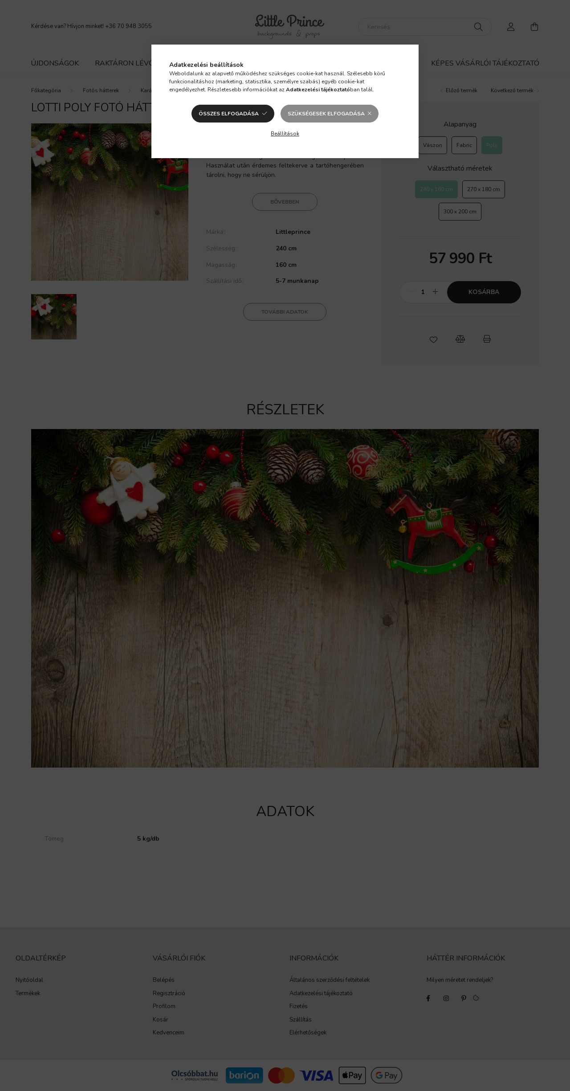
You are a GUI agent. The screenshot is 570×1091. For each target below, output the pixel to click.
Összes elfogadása (229, 113)
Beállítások (285, 133)
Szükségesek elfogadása (326, 113)
